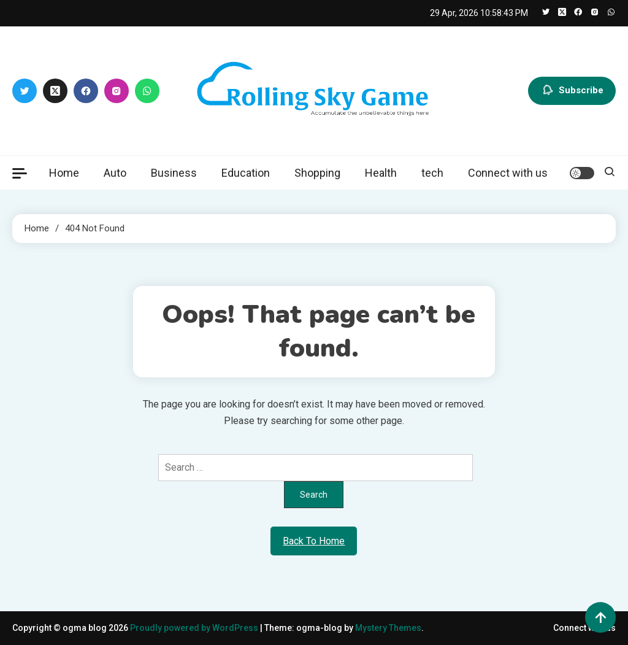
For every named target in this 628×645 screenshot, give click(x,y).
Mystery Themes (388, 628)
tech (432, 172)
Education (245, 172)
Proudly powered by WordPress (195, 628)
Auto (115, 172)
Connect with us (508, 172)
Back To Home (314, 541)
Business (174, 172)
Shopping (317, 172)
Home (64, 172)
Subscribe (571, 91)
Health (381, 172)
